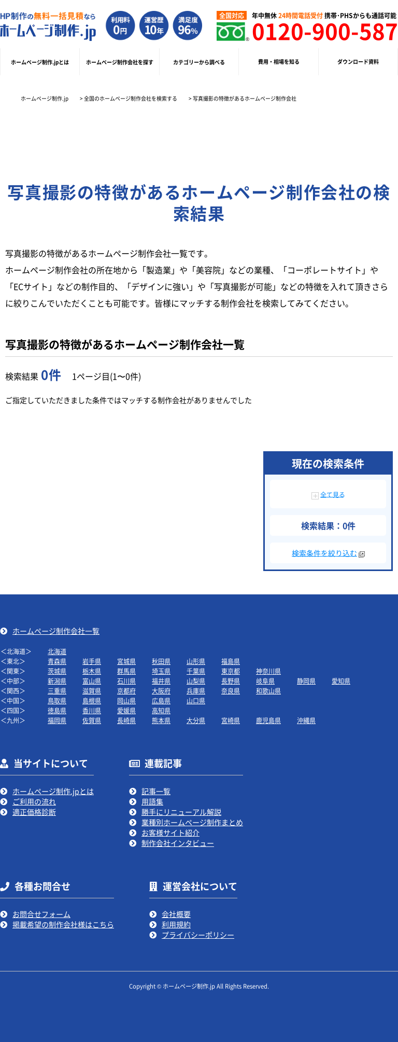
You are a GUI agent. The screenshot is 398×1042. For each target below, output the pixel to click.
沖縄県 (306, 720)
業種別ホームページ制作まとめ (192, 822)
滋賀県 (91, 690)
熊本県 (161, 720)
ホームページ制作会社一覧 (56, 631)
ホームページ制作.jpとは (53, 791)
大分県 (196, 720)
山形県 (196, 661)
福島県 (230, 661)
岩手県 (91, 661)
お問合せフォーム (41, 914)
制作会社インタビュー (177, 843)
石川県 (126, 680)
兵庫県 (196, 690)
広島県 (161, 700)
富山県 (91, 680)
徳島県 (57, 710)
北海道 (57, 651)
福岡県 (57, 720)
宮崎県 (230, 720)
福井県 (161, 680)
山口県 (196, 700)
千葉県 (196, 670)
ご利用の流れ (34, 801)
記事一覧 (155, 791)
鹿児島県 (268, 720)
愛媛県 (126, 710)
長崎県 (126, 720)
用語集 (152, 801)
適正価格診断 (34, 812)
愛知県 (341, 680)
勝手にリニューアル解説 (181, 812)
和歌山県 (268, 690)
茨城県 (57, 670)
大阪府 (161, 690)
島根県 (91, 700)
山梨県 (196, 680)
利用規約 (176, 924)
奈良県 (230, 690)
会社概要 (176, 914)
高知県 (161, 710)
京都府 (126, 690)
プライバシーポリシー (198, 934)
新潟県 (57, 680)
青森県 (57, 661)
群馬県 (126, 670)
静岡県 (306, 680)
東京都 (230, 670)
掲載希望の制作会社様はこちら (63, 924)
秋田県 (161, 661)
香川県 (91, 710)
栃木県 (91, 670)
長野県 (230, 680)
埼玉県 (161, 670)
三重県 (57, 690)
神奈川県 (268, 670)
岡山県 (126, 700)
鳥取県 (57, 700)
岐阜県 (265, 680)
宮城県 (126, 661)
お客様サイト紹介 (170, 832)
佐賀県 (91, 720)
